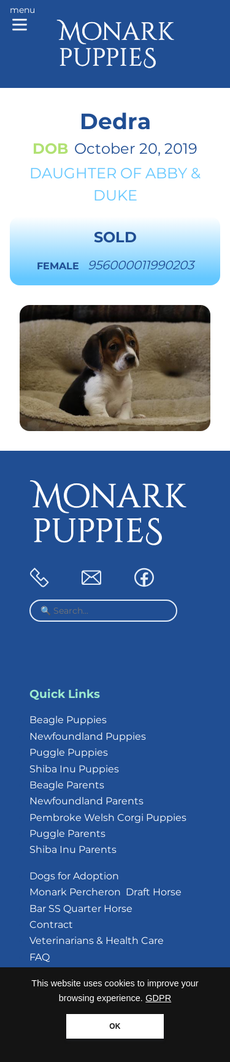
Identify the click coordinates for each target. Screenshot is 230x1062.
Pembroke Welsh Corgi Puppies (107, 817)
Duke (115, 195)
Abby (166, 173)
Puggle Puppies (68, 752)
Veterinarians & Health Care (96, 940)
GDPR (158, 998)
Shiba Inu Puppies (74, 769)
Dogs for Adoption (74, 876)
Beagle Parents (66, 785)
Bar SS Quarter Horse (80, 908)
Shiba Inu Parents (73, 849)
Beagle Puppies (68, 720)
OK (114, 1026)
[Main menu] (22, 19)
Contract (51, 924)
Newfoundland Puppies (87, 736)
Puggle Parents (67, 833)
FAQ (39, 957)
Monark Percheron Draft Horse (105, 892)
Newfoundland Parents (86, 801)
